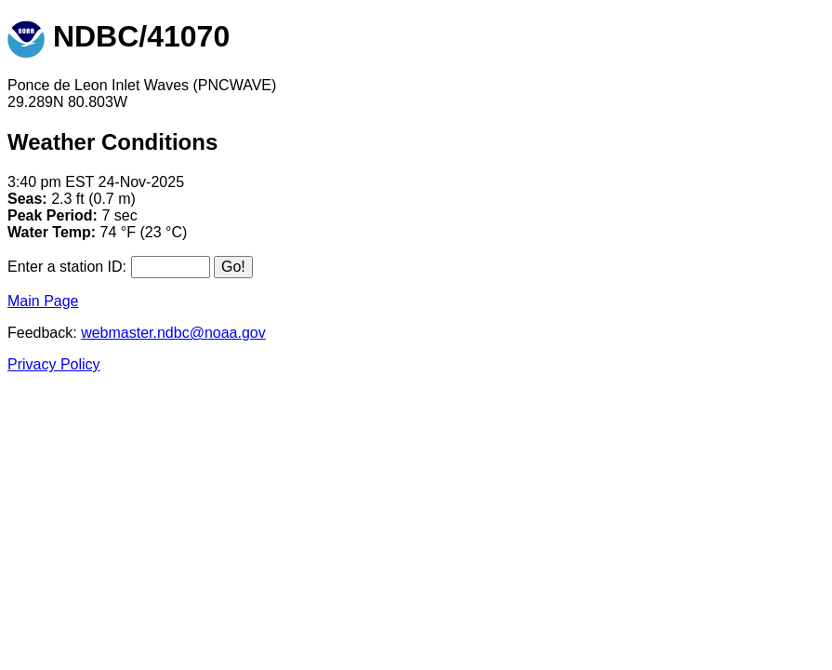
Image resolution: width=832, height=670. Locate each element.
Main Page (43, 301)
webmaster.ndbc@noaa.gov (173, 333)
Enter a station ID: (66, 267)
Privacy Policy (53, 364)
